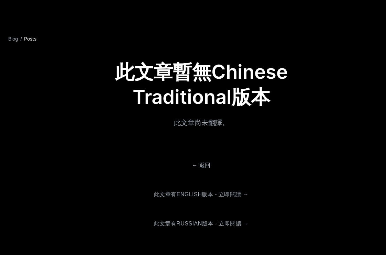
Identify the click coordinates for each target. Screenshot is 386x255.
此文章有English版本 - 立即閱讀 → (201, 194)
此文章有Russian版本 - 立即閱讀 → (201, 223)
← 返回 (201, 165)
